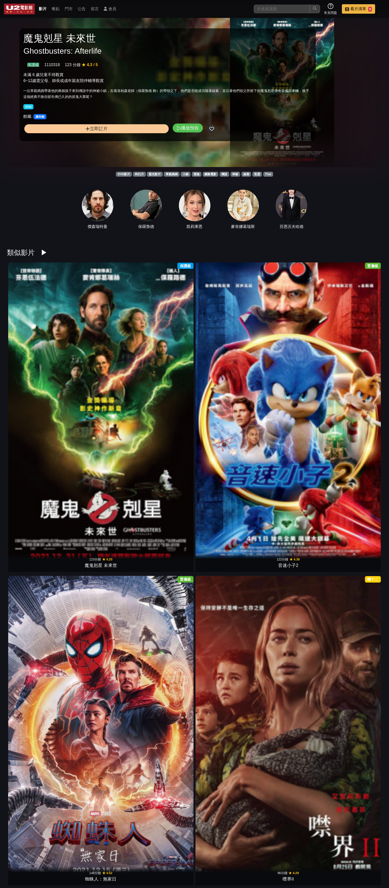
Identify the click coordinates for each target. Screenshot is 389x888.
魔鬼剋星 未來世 (28, 330)
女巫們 (123, 495)
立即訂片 (66, 140)
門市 (69, 9)
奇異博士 (28, 660)
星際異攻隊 (218, 660)
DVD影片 (124, 174)
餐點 (56, 9)
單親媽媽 (172, 174)
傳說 (224, 174)
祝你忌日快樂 (27, 578)
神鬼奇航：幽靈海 (28, 413)
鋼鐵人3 (361, 330)
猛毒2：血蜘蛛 (361, 413)
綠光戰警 (314, 743)
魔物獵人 (75, 495)
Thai (268, 174)
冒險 (196, 174)
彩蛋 (257, 174)
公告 (82, 9)
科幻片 (139, 174)
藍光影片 (155, 174)
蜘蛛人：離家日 (266, 495)
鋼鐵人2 (361, 743)
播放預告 (127, 139)
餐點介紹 (227, 859)
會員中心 (373, 859)
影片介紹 (202, 859)
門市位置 (251, 859)
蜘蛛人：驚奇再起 (75, 743)
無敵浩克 (123, 413)
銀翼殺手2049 (266, 578)
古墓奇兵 (218, 578)
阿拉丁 (313, 495)
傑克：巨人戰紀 (361, 660)
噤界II (170, 330)
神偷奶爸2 (266, 660)
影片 (43, 9)
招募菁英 (324, 859)
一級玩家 (171, 578)
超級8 (218, 743)
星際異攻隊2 (313, 578)
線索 (246, 174)
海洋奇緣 (361, 578)
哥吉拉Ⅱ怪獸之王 (361, 495)
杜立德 (218, 495)
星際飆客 (171, 743)
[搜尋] (282, 9)
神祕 (235, 174)
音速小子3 (218, 413)
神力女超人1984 (28, 495)
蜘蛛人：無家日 (123, 330)
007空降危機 (27, 743)
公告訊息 (275, 859)
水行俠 (75, 578)
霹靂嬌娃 (266, 330)
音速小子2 (75, 330)
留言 (95, 9)
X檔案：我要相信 (171, 825)
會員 (110, 9)
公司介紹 (348, 859)
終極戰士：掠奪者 (123, 578)
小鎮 (186, 174)
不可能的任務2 (170, 413)
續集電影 (210, 174)
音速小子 (171, 495)
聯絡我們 (300, 859)
